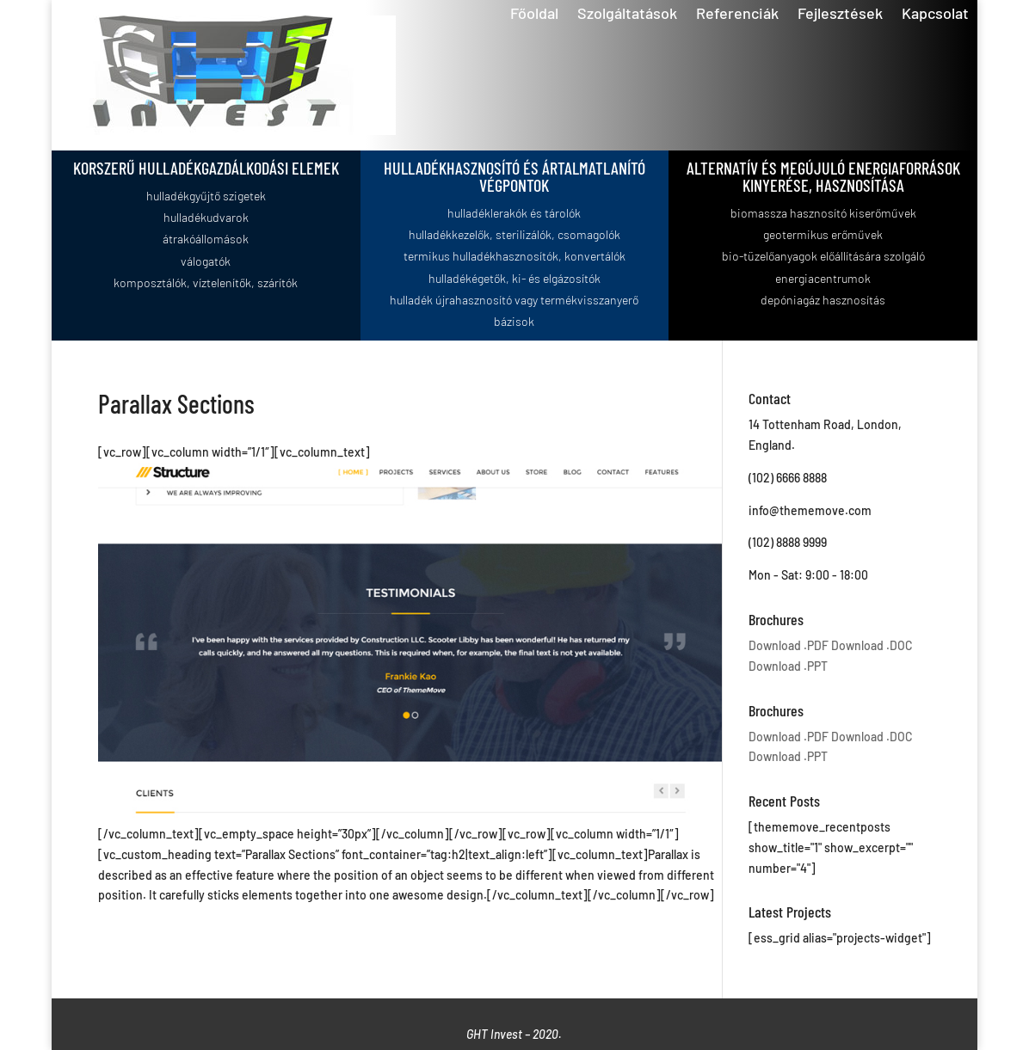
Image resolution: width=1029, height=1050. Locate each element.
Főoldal (534, 14)
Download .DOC (872, 645)
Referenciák (737, 14)
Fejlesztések (840, 14)
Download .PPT (788, 666)
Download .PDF (789, 645)
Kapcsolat (935, 14)
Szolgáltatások (627, 14)
